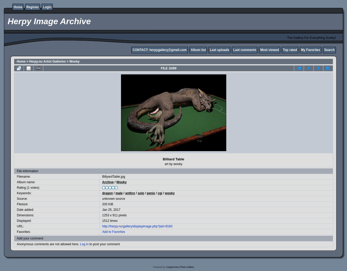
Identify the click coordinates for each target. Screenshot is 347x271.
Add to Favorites (113, 232)
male (119, 193)
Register (32, 7)
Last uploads (219, 50)
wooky (170, 193)
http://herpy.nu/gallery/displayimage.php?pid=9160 (137, 226)
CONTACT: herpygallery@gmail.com (160, 50)
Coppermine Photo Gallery (180, 267)
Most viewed (269, 50)
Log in (84, 244)
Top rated (290, 50)
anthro (130, 193)
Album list (198, 50)
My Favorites (310, 50)
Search (329, 50)
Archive (108, 182)
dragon (107, 193)
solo (141, 193)
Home (18, 7)
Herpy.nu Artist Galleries (47, 61)
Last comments (244, 50)
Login (47, 7)
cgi (160, 193)
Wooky (74, 61)
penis (151, 193)
